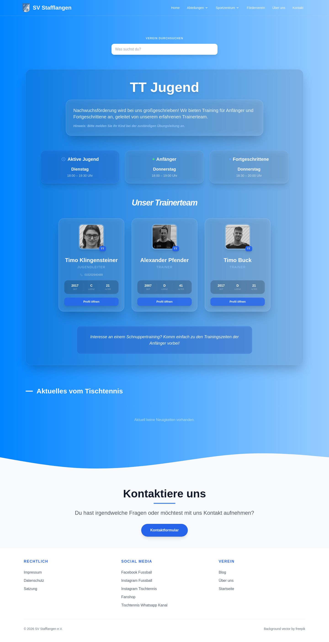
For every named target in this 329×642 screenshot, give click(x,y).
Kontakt (298, 8)
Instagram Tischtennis (139, 589)
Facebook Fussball (136, 572)
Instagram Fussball (136, 580)
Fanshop (128, 597)
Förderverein (256, 8)
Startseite (226, 589)
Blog (222, 572)
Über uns (278, 8)
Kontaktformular (164, 530)
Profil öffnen (91, 301)
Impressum (33, 572)
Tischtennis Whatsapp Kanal (144, 605)
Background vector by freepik (284, 629)
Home (175, 8)
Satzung (30, 589)
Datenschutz (34, 580)
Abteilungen (197, 8)
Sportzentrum (227, 8)
